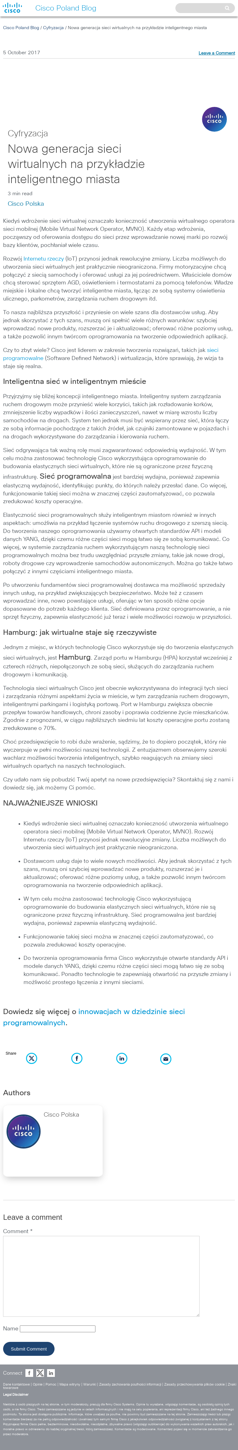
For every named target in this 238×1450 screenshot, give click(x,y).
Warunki (89, 1384)
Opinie (37, 1384)
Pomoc (51, 1384)
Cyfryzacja (53, 28)
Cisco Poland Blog (21, 28)
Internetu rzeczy (44, 259)
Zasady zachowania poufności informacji (130, 1384)
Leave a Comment (217, 53)
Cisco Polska (26, 204)
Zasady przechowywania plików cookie (194, 1384)
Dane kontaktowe (16, 1384)
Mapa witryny (70, 1384)
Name (11, 1329)
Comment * (18, 1231)
